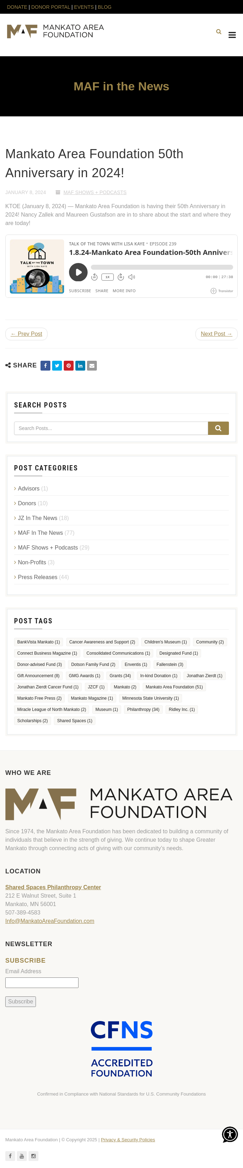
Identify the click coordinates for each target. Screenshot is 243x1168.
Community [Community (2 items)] (210, 642)
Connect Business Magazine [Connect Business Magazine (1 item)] (47, 653)
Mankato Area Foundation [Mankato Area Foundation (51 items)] (174, 687)
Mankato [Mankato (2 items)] (125, 687)
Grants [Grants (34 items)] (120, 675)
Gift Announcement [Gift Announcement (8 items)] (38, 675)
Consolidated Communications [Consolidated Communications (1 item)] (118, 653)
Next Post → (216, 334)
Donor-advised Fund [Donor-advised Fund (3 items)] (39, 664)
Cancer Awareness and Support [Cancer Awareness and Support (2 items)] (102, 642)
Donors (27, 503)
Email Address (23, 971)
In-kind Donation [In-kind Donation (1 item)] (158, 675)
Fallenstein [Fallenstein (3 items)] (170, 664)
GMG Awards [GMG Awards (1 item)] (84, 675)
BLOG (105, 7)
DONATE (18, 7)
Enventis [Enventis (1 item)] (136, 664)
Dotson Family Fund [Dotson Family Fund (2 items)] (93, 664)
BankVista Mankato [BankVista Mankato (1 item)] (38, 642)
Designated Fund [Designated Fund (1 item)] (179, 653)
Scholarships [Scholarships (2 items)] (32, 720)
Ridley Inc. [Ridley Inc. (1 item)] (182, 709)
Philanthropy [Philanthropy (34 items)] (143, 709)
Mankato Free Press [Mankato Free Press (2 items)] (39, 698)
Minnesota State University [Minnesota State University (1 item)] (150, 698)
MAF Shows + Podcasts (94, 192)
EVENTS (84, 7)
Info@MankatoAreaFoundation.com (49, 921)
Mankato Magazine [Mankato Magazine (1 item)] (92, 698)
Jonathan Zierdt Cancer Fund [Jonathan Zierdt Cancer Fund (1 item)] (48, 687)
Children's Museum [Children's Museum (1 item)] (165, 642)
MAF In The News (40, 533)
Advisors (28, 489)
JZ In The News (37, 518)
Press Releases (37, 577)
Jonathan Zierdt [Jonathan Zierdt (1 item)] (204, 675)
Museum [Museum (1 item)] (106, 709)
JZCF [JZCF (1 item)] (96, 687)
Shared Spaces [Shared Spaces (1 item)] (74, 720)
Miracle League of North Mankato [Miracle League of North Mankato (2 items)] (51, 709)
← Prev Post (26, 334)
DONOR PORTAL (50, 7)
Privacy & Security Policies (128, 1139)
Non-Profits (32, 562)
